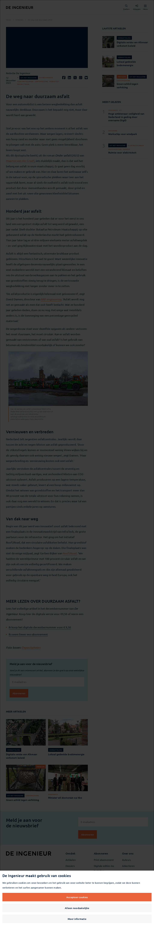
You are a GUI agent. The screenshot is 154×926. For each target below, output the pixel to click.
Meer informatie (77, 918)
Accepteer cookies (77, 897)
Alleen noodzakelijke (77, 908)
